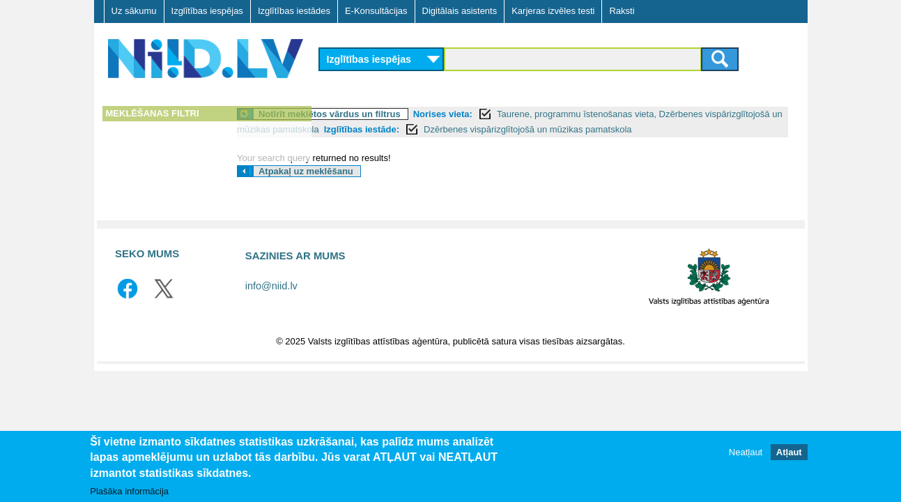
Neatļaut (745, 452)
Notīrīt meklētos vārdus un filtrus (415, 114)
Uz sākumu (134, 11)
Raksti (621, 11)
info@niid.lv (271, 301)
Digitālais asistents (460, 11)
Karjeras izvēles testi (552, 11)
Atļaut (789, 452)
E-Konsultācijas (376, 11)
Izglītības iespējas (207, 11)
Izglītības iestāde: (572, 129)
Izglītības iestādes (294, 11)
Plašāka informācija (129, 491)
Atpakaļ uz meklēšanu (391, 186)
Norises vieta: (527, 114)
